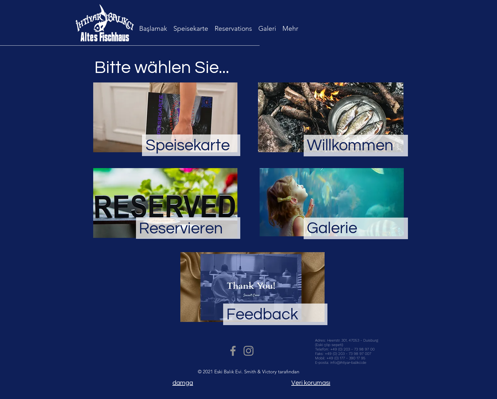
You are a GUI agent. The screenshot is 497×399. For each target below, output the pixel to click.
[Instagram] (248, 350)
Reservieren (181, 228)
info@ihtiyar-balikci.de (348, 362)
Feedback (262, 314)
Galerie (332, 228)
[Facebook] (233, 350)
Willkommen (350, 145)
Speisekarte (187, 145)
